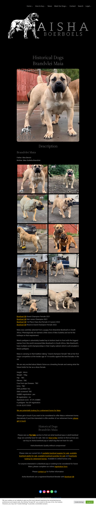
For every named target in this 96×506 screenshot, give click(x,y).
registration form (60, 466)
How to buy (39, 6)
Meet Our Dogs (60, 6)
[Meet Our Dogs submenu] (66, 6)
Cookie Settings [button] (79, 502)
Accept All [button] (89, 502)
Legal (88, 6)
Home (29, 6)
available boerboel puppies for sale (55, 453)
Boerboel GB (21, 316)
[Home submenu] (32, 6)
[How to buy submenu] (44, 6)
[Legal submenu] (90, 6)
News (50, 6)
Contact (73, 6)
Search (80, 6)
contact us (42, 472)
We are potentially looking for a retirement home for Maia (39, 410)
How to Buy (53, 438)
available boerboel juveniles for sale (51, 456)
